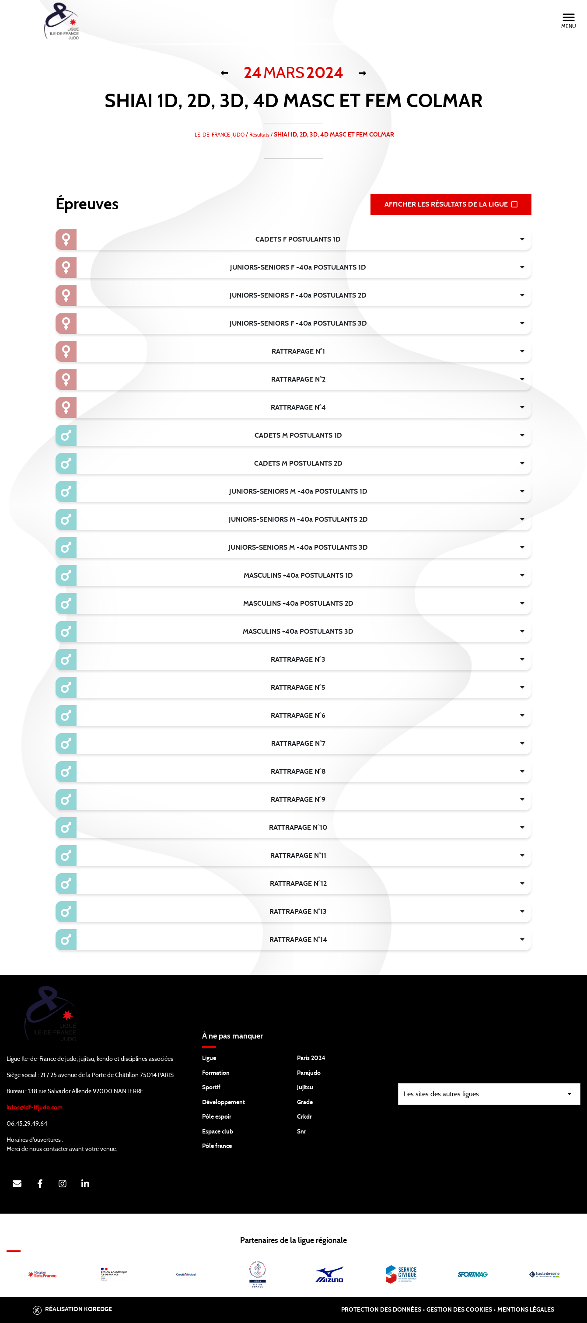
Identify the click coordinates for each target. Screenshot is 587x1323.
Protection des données (381, 1310)
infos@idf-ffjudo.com (35, 1108)
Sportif (211, 1087)
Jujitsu (305, 1087)
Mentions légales (525, 1310)
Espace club (217, 1132)
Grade (305, 1102)
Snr (301, 1132)
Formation (216, 1073)
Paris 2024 (311, 1058)
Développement (223, 1102)
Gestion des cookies (459, 1310)
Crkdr (304, 1117)
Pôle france (217, 1146)
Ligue (209, 1058)
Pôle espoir (216, 1117)
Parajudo (309, 1073)
